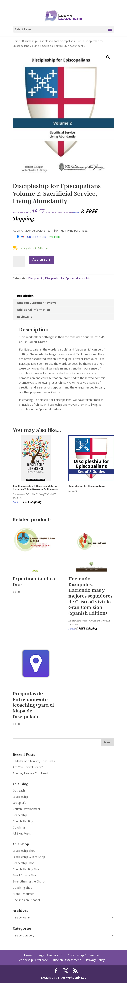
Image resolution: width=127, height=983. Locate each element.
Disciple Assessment (67, 960)
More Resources (23, 894)
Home (16, 41)
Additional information (33, 310)
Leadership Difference (33, 960)
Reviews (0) (25, 317)
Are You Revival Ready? (28, 767)
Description (25, 296)
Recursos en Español (26, 900)
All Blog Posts (22, 833)
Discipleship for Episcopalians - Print (60, 41)
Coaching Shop (22, 887)
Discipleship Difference (83, 955)
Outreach (19, 790)
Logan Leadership (50, 955)
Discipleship (29, 41)
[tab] (64, 295)
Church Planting (23, 821)
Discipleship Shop (24, 851)
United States (36, 237)
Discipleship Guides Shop (29, 857)
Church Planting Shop (26, 869)
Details (76, 212)
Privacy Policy (95, 960)
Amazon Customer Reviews (36, 303)
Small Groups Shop (25, 875)
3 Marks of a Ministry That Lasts (34, 761)
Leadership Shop (23, 863)
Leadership (20, 815)
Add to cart (41, 259)
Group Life (19, 803)
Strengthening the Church (29, 881)
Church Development (26, 809)
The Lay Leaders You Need (30, 773)
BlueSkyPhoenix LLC (72, 977)
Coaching (19, 827)
